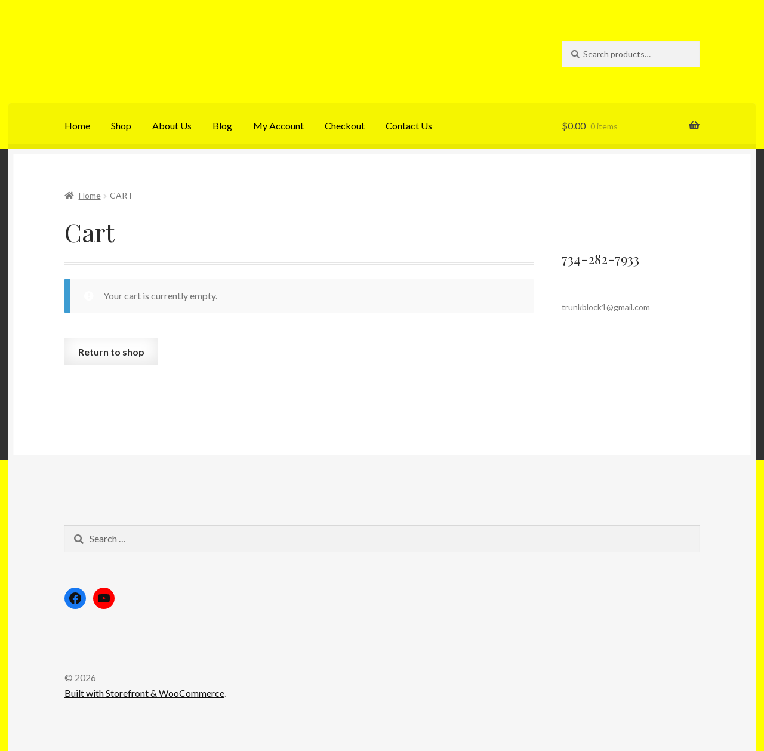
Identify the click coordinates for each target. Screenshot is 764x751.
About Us (172, 125)
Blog (222, 125)
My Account (278, 125)
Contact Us (409, 125)
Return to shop (111, 351)
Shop (121, 125)
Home (77, 125)
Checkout (345, 125)
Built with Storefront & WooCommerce (144, 693)
